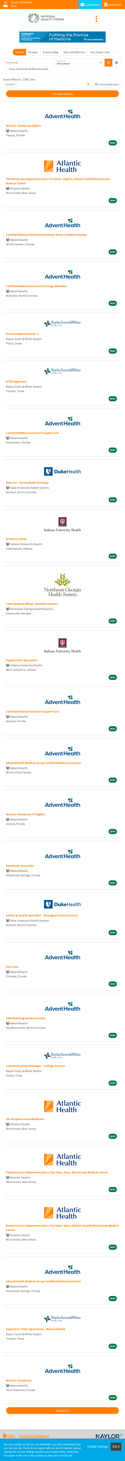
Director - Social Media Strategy (27, 482)
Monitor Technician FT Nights (25, 814)
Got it (115, 1446)
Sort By (10, 84)
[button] (116, 63)
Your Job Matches (74, 52)
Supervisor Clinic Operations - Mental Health (35, 1329)
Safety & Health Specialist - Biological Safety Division (42, 915)
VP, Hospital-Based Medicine (25, 1119)
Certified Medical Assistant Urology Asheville (36, 286)
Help (9, 1435)
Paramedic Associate (20, 865)
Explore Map (50, 52)
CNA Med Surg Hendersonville (25, 1018)
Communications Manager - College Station (35, 1066)
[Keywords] (29, 63)
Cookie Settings (97, 1446)
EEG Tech (12, 967)
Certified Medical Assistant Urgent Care (32, 433)
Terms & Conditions (34, 1435)
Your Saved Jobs (100, 52)
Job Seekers (90, 4)
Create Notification (107, 84)
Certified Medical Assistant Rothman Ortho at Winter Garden (46, 234)
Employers (112, 4)
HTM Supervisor (16, 381)
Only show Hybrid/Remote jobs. (29, 69)
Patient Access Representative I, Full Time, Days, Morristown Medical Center (57, 1172)
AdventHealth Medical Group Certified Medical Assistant (43, 763)
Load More (62, 1410)
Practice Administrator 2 (22, 334)
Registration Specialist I (22, 660)
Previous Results (62, 94)
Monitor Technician (19, 1380)
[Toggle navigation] (96, 18)
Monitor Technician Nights (23, 125)
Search (19, 52)
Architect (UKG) (16, 539)
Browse (33, 52)
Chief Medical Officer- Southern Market (32, 604)
